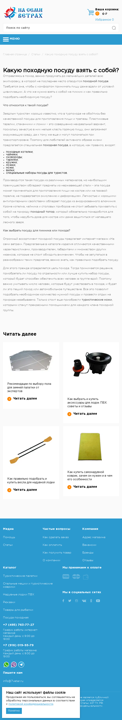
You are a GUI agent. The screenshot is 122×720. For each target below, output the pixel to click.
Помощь (9, 537)
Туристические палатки (20, 575)
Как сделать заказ (56, 537)
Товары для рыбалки (18, 609)
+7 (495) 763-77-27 (18, 625)
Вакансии (89, 544)
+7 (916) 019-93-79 (18, 645)
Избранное (104, 20)
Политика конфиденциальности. (83, 705)
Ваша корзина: (107, 9)
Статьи (8, 544)
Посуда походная (16, 617)
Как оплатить (52, 544)
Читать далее (22, 398)
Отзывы (87, 560)
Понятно (14, 711)
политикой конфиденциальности (30, 704)
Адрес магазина (93, 537)
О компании (51, 560)
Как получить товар (57, 552)
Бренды (87, 552)
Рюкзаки (9, 602)
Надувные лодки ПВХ (18, 594)
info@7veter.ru (13, 681)
